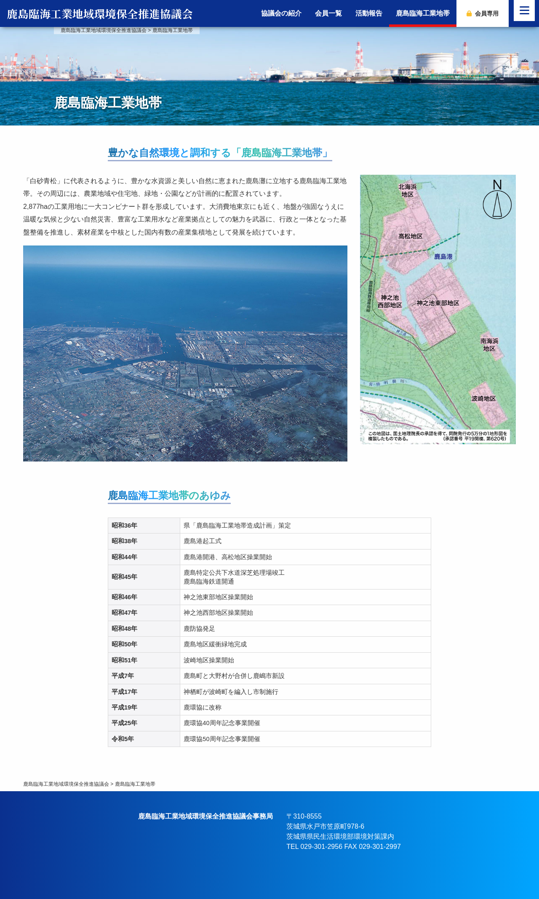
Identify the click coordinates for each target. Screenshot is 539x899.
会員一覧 (328, 13)
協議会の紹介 (281, 13)
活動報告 (368, 13)
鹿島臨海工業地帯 (423, 13)
